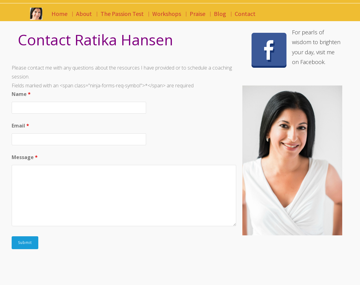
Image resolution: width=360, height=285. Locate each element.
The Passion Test (122, 13)
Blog (220, 13)
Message (25, 157)
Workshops (166, 13)
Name (21, 94)
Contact (245, 13)
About (84, 13)
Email (20, 125)
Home (59, 13)
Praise (197, 13)
